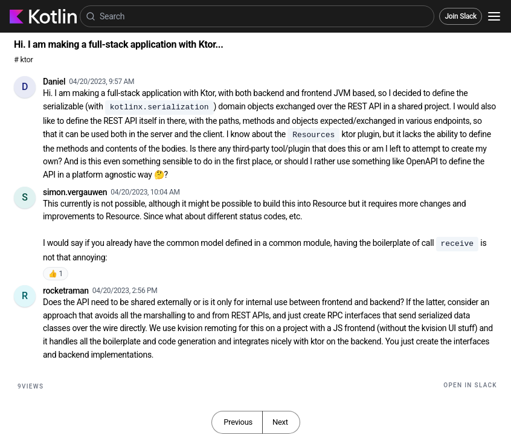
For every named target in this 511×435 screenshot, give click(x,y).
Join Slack (461, 16)
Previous (237, 422)
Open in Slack (470, 385)
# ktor (23, 59)
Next (280, 422)
